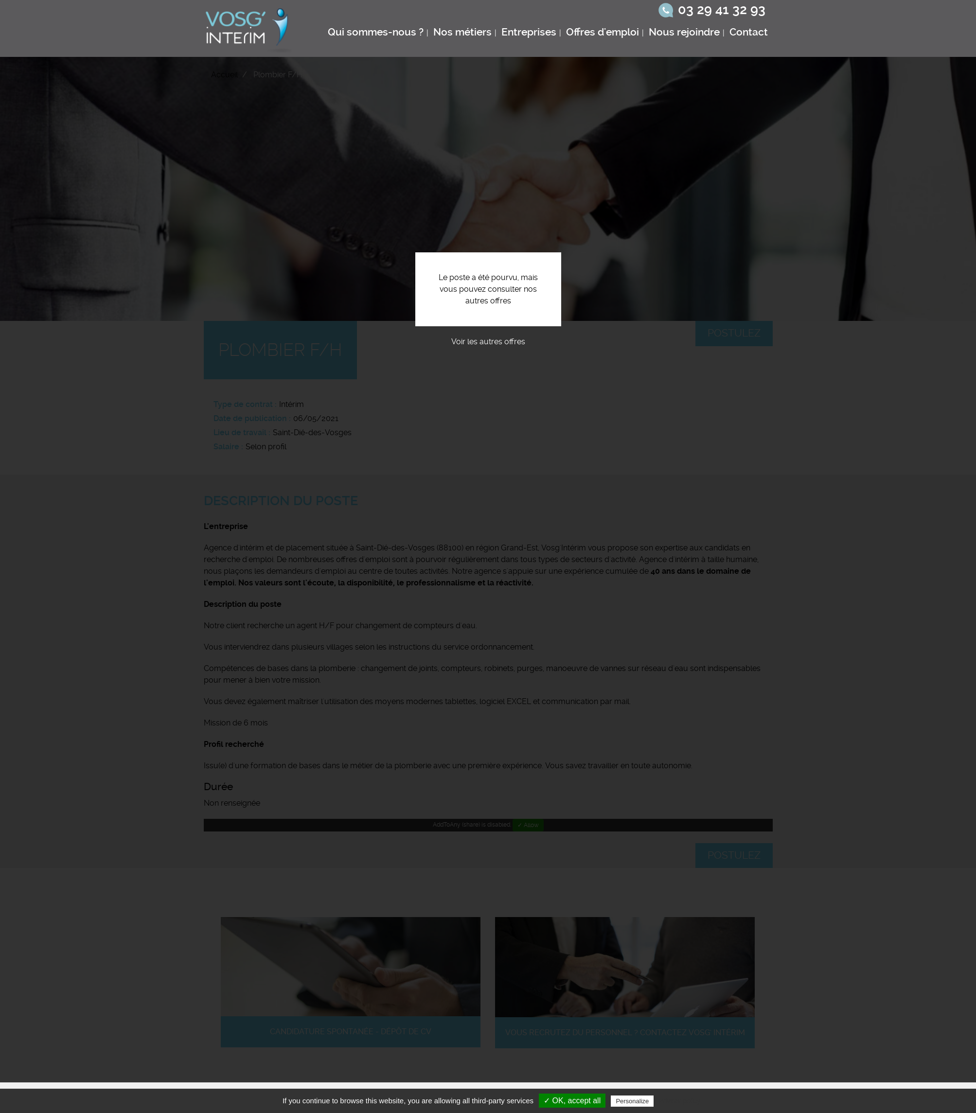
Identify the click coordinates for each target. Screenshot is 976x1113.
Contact (748, 32)
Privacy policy (679, 1101)
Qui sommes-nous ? (376, 32)
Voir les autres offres (488, 341)
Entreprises (528, 32)
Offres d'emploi (602, 32)
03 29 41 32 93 (721, 10)
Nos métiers (462, 32)
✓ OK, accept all (572, 1100)
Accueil (224, 74)
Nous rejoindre (684, 32)
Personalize (632, 1101)
